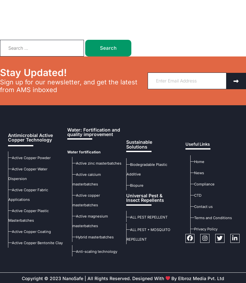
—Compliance (202, 183)
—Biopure (135, 180)
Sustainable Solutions (137, 149)
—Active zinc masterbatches (96, 162)
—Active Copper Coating (29, 230)
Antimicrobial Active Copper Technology (28, 137)
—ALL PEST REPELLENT (147, 211)
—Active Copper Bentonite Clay (35, 242)
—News (197, 172)
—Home (197, 161)
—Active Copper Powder (29, 157)
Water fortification (82, 151)
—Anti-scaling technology (94, 251)
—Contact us (202, 206)
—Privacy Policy (204, 228)
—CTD (196, 195)
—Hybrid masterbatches (92, 236)
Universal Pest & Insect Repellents (143, 192)
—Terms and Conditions (211, 217)
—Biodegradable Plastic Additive (154, 169)
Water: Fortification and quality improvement (90, 131)
